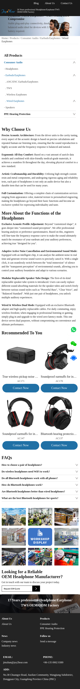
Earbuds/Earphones (50, 38)
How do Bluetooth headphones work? (22, 484)
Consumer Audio (29, 38)
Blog (36, 3)
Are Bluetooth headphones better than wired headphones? (33, 491)
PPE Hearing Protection (17, 114)
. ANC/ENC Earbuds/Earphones (21, 81)
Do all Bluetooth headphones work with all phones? (30, 478)
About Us (50, 3)
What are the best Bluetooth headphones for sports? (30, 498)
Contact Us (66, 3)
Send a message (48, 641)
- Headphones (11, 68)
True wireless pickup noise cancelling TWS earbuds (20, 376)
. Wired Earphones (14, 101)
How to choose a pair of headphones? (22, 464)
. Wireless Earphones (15, 94)
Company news (9, 641)
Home (5, 38)
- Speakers (9, 107)
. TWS (8, 88)
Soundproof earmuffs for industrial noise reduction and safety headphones (59, 376)
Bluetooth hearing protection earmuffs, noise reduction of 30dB (59, 434)
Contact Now (21, 388)
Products (14, 38)
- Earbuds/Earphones (14, 75)
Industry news (9, 645)
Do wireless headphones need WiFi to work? (26, 471)
